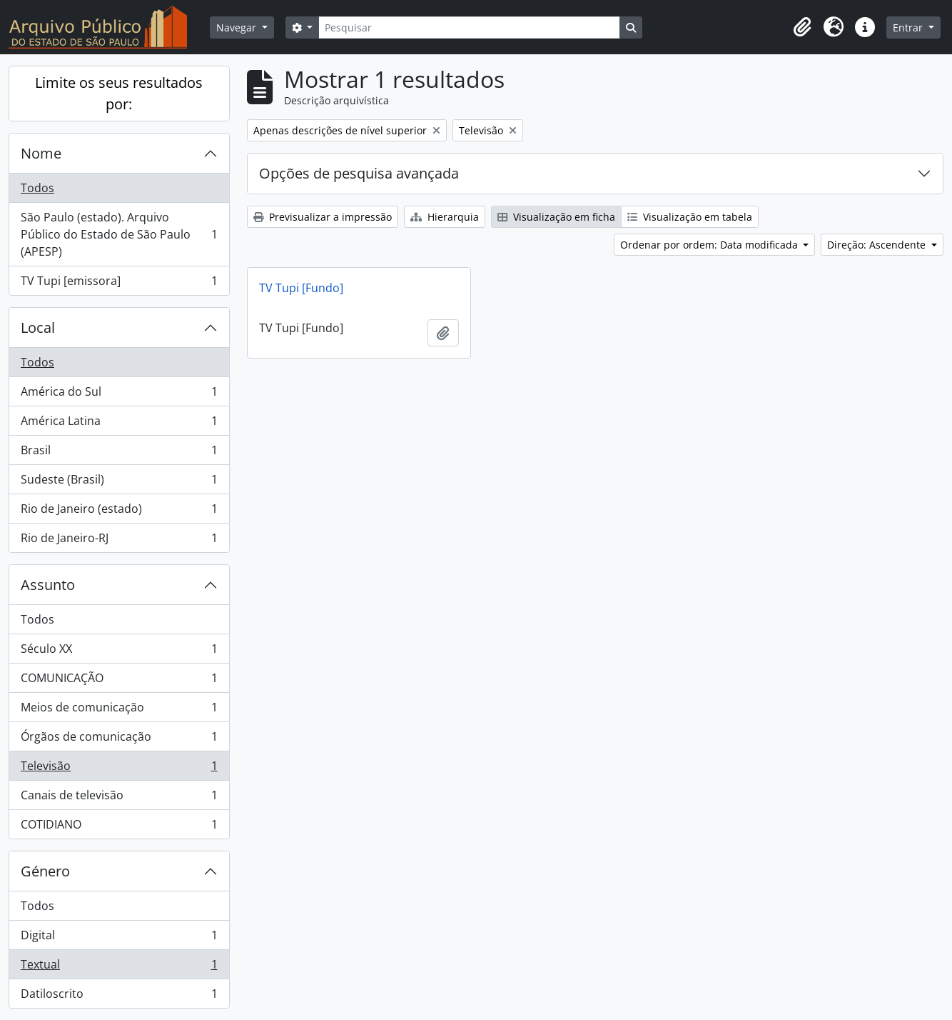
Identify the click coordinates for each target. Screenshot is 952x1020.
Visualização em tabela (689, 217)
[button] (802, 27)
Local (38, 327)
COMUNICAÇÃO (119, 681)
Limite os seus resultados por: (119, 93)
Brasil (119, 453)
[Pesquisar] (468, 27)
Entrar (909, 27)
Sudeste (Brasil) (119, 482)
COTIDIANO (119, 827)
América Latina (119, 424)
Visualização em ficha (556, 217)
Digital (119, 938)
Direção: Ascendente (877, 244)
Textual (119, 967)
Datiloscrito (119, 996)
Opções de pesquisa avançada (359, 173)
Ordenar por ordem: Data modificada (710, 244)
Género (45, 871)
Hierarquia (444, 217)
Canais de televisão (119, 798)
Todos (37, 188)
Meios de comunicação (119, 710)
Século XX (119, 652)
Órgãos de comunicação (119, 739)
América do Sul (119, 394)
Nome (41, 153)
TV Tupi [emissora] (119, 283)
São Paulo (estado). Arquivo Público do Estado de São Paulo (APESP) (119, 234)
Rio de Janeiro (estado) (119, 512)
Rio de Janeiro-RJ (119, 540)
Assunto (48, 584)
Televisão (119, 769)
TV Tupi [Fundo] (301, 288)
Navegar (237, 27)
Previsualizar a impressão (322, 217)
